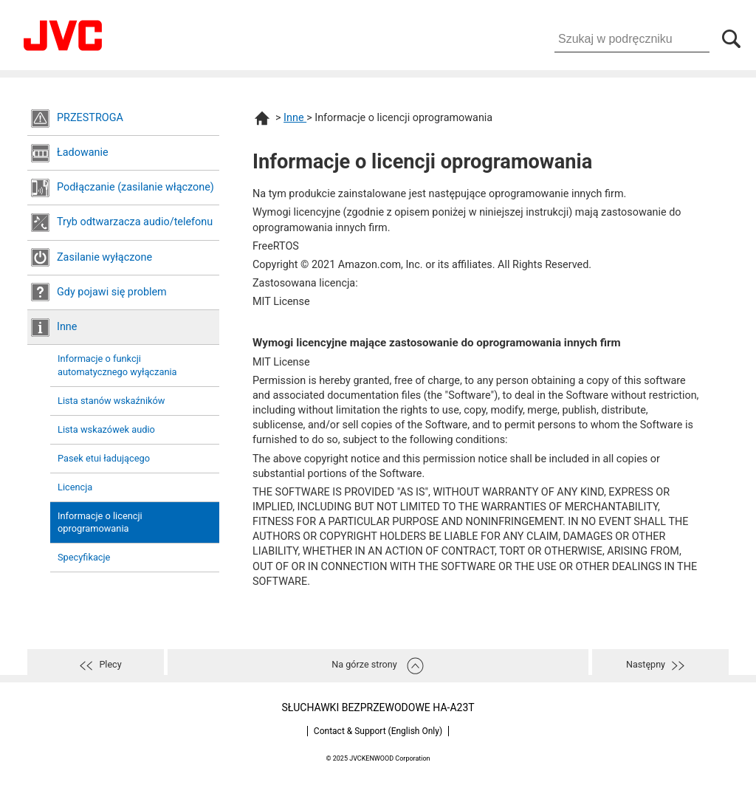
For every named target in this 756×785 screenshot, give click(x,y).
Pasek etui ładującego (104, 458)
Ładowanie (83, 152)
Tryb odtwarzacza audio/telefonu (135, 222)
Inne (67, 326)
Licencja (75, 487)
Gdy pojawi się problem (112, 292)
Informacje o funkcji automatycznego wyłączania (117, 365)
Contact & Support (378, 731)
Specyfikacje (84, 557)
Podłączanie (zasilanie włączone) (135, 187)
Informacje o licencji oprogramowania (100, 522)
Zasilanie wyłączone (104, 257)
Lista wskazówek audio (106, 429)
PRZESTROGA (90, 118)
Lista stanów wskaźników (111, 400)
